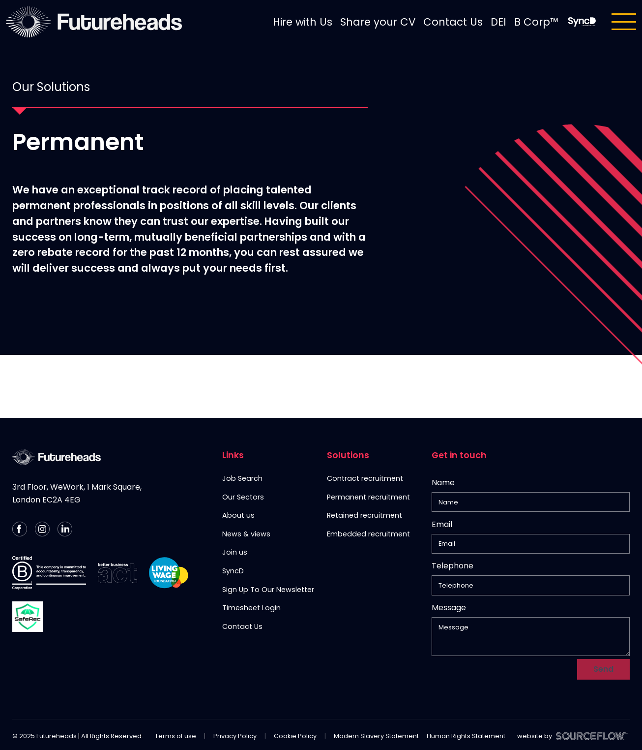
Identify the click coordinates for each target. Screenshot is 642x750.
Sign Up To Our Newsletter (268, 589)
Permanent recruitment (368, 497)
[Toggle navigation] (624, 21)
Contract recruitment (365, 478)
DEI (498, 22)
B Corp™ (536, 22)
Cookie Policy (295, 696)
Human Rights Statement (466, 696)
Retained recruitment (364, 515)
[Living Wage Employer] (168, 573)
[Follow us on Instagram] (42, 529)
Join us (234, 552)
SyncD (233, 571)
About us (238, 515)
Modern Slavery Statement (376, 696)
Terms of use (175, 696)
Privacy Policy (235, 696)
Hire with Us (302, 22)
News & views (246, 534)
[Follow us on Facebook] (19, 529)
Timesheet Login (251, 608)
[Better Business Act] (117, 573)
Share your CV (377, 22)
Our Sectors (243, 497)
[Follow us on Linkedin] (65, 529)
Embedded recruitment (368, 534)
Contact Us (453, 22)
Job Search (242, 478)
